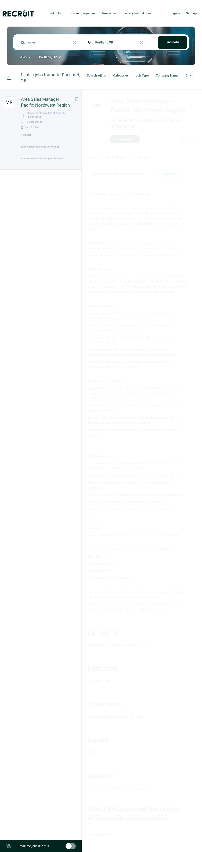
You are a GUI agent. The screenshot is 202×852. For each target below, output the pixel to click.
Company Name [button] (167, 75)
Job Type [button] (142, 75)
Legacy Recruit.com (137, 13)
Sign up (191, 13)
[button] (193, 139)
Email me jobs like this (33, 846)
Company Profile (99, 835)
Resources (109, 13)
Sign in (175, 13)
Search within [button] (96, 75)
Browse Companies (81, 13)
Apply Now (125, 139)
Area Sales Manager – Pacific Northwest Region (45, 102)
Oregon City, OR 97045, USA (107, 158)
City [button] (188, 75)
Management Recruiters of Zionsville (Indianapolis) (145, 123)
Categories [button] (121, 75)
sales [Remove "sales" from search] (23, 57)
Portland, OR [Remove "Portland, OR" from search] (48, 57)
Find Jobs (55, 13)
